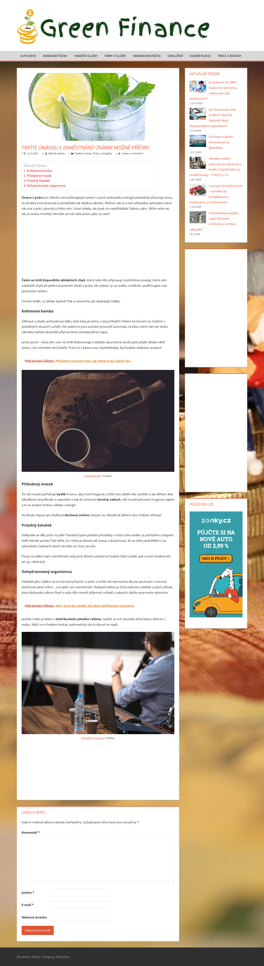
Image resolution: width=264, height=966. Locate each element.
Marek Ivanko (56, 153)
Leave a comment (132, 153)
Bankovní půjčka (55, 56)
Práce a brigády (229, 56)
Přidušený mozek (39, 175)
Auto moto (28, 56)
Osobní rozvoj (200, 56)
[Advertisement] (98, 247)
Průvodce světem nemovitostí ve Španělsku (221, 142)
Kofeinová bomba (39, 171)
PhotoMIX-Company (92, 738)
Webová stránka (34, 917)
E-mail (28, 905)
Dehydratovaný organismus (46, 185)
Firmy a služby (115, 56)
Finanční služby (86, 56)
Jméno (28, 892)
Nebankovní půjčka (147, 56)
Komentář (31, 832)
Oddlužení (175, 56)
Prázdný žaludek (38, 180)
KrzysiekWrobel (92, 475)
